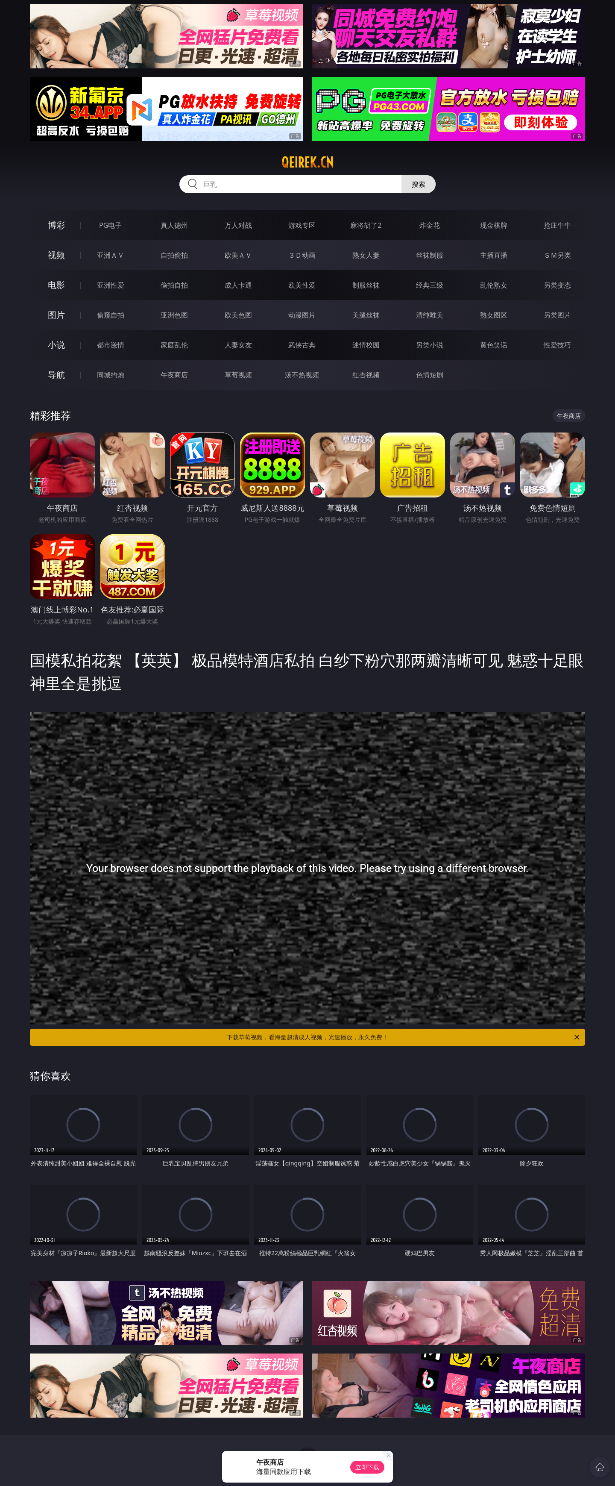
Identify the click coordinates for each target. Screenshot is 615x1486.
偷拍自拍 (174, 285)
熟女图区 (493, 315)
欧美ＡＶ (238, 255)
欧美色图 (238, 315)
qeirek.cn (307, 162)
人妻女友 (238, 345)
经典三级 (429, 285)
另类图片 (557, 315)
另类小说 (429, 345)
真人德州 (174, 225)
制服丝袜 (366, 285)
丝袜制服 (429, 255)
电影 (56, 285)
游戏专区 (302, 225)
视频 (56, 255)
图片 (56, 315)
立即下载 (367, 1467)
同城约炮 (110, 375)
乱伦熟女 (493, 285)
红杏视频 (366, 375)
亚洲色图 (174, 315)
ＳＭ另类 (557, 255)
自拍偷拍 (174, 255)
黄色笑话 (493, 345)
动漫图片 (302, 315)
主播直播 (493, 255)
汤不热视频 (302, 375)
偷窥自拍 (110, 315)
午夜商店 (174, 375)
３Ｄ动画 (302, 255)
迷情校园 (366, 345)
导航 (56, 374)
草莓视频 (238, 375)
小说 (56, 344)
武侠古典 (302, 345)
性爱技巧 (557, 345)
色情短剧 (429, 375)
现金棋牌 (493, 225)
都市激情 (110, 345)
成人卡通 (238, 285)
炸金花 (429, 225)
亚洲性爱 (110, 285)
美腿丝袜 (366, 315)
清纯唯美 (429, 315)
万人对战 (238, 225)
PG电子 (110, 225)
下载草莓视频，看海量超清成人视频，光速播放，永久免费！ (404, 1037)
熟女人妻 (366, 255)
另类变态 (557, 285)
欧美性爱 (302, 285)
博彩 (56, 225)
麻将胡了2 (365, 225)
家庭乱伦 (174, 345)
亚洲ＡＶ (110, 255)
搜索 (418, 184)
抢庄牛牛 (557, 225)
